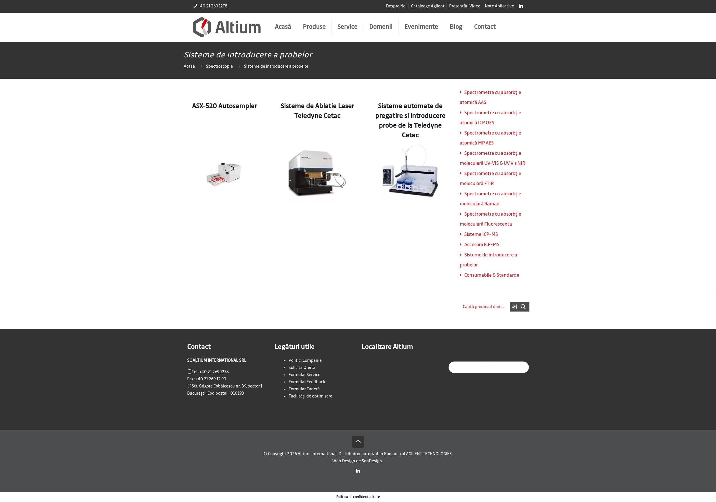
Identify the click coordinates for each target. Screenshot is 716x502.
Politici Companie (305, 360)
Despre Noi (396, 6)
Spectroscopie (219, 66)
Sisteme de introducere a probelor (276, 66)
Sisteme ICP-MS (481, 234)
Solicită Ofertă (302, 368)
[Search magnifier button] (524, 307)
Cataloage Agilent (428, 6)
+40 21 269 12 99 (211, 379)
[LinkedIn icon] (358, 471)
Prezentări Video (464, 6)
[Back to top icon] (358, 442)
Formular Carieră (304, 389)
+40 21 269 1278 (214, 372)
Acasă (189, 66)
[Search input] (485, 307)
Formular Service (304, 375)
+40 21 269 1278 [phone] (212, 6)
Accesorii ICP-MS (481, 244)
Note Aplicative (499, 6)
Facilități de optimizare (310, 396)
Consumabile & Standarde (491, 275)
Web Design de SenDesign (357, 461)
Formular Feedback (307, 382)
